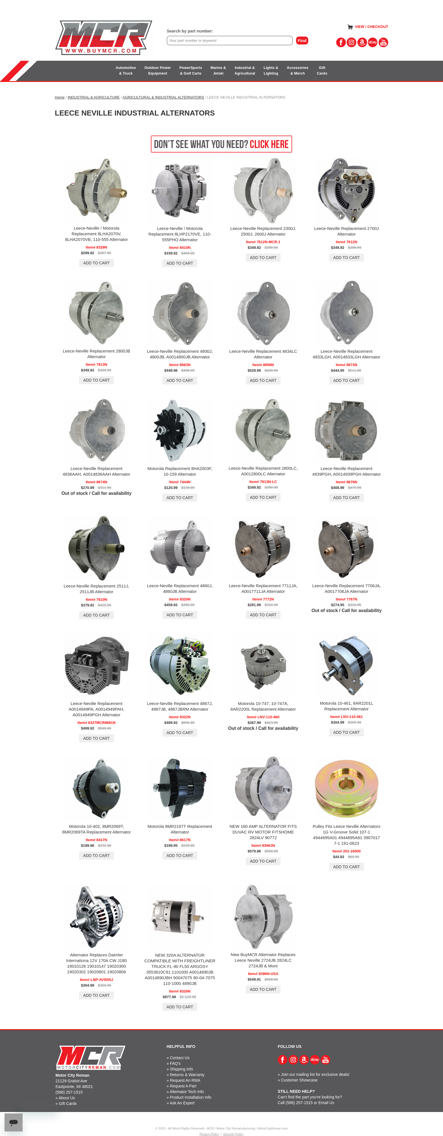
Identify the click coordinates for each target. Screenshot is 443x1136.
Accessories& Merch (298, 70)
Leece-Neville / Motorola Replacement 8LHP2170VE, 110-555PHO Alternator (180, 234)
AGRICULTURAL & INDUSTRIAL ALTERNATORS (163, 97)
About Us (66, 1098)
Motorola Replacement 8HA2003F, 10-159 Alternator (179, 471)
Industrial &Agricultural (244, 70)
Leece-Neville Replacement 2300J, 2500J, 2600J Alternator (263, 231)
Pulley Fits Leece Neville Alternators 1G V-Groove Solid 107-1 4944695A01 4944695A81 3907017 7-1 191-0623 (346, 835)
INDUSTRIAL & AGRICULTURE (94, 97)
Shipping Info (181, 1069)
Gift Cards (68, 1103)
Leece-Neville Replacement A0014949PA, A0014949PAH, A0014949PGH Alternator (96, 709)
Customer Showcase (299, 1080)
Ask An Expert (182, 1103)
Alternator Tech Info (187, 1091)
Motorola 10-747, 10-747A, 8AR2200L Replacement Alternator (263, 706)
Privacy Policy (209, 1134)
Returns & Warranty (187, 1074)
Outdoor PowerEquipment (157, 70)
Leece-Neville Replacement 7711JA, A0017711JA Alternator (263, 588)
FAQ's (175, 1063)
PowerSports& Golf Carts (190, 70)
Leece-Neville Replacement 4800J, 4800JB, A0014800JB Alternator (180, 354)
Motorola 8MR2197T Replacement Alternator (179, 829)
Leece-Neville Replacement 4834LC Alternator (263, 354)
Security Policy (233, 1134)
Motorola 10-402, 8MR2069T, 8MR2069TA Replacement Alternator (96, 829)
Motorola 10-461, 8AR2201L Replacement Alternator (346, 706)
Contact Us (179, 1058)
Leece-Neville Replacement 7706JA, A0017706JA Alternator (346, 588)
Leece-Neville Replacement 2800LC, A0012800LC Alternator (263, 471)
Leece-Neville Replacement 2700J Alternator (346, 231)
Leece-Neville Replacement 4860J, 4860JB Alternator (180, 588)
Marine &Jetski (218, 70)
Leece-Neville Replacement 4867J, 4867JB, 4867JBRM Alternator (180, 706)
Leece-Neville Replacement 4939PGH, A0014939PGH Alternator (346, 471)
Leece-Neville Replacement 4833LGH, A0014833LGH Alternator (346, 354)
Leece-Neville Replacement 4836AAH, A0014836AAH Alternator (96, 471)
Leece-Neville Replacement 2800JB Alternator (96, 354)
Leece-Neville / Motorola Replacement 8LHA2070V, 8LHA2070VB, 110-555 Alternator (96, 234)
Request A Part (183, 1086)
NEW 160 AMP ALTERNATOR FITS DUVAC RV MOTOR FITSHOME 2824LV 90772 (263, 832)
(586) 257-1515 (69, 1092)
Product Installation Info (190, 1097)
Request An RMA (185, 1080)
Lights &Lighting (271, 70)
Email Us (326, 1102)
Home (60, 97)
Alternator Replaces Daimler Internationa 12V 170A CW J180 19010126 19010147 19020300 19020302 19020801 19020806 (96, 963)
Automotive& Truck (126, 70)
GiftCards (322, 70)
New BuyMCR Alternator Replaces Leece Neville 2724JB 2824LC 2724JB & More (263, 960)
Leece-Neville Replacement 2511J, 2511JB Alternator (96, 589)
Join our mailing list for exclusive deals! (315, 1074)
